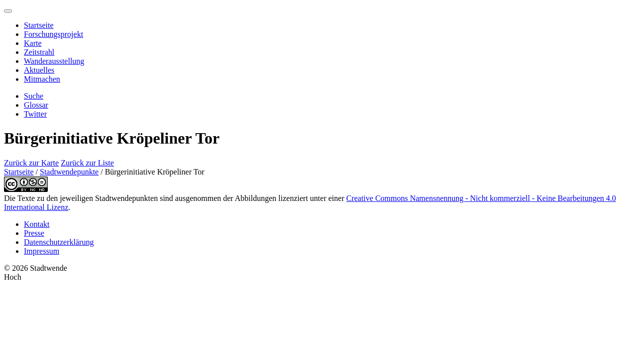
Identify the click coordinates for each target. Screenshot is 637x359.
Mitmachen (42, 79)
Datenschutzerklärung (59, 242)
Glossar (36, 105)
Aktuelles (39, 70)
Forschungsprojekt (53, 34)
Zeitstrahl (39, 52)
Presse (34, 233)
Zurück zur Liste (87, 163)
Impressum (41, 251)
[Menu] (8, 10)
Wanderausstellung (54, 61)
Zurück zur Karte (31, 163)
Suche (33, 96)
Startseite (39, 25)
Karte (33, 43)
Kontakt (37, 224)
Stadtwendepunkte (69, 172)
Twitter (35, 114)
